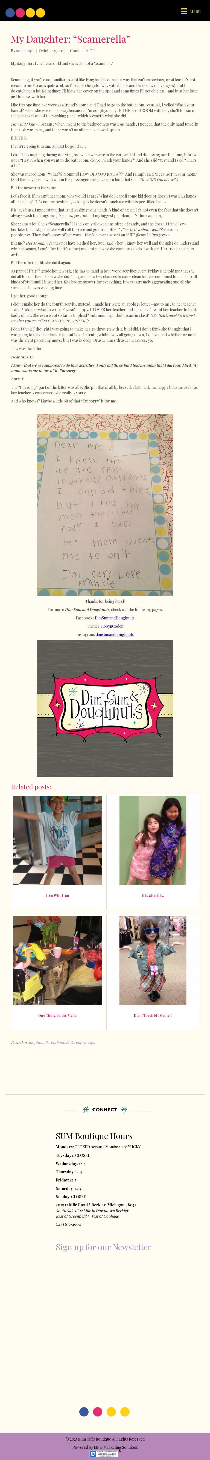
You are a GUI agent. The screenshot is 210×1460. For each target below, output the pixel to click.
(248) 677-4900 (68, 1224)
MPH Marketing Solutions (116, 1447)
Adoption (35, 1042)
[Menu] (191, 11)
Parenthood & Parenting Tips (70, 1042)
